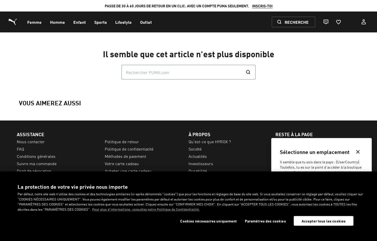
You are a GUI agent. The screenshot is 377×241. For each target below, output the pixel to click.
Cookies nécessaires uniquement (208, 221)
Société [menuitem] (195, 149)
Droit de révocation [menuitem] (34, 171)
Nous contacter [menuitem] (31, 141)
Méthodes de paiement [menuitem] (125, 156)
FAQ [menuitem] (20, 149)
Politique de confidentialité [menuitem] (129, 149)
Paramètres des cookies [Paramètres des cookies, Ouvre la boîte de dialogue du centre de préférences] (265, 221)
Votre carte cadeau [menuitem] (122, 163)
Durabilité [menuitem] (197, 171)
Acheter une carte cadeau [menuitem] (128, 171)
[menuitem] (34, 22)
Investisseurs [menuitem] (200, 163)
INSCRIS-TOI (262, 5)
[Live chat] (325, 22)
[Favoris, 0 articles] (338, 22)
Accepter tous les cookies (324, 220)
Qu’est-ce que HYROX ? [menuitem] (209, 141)
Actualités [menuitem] (197, 156)
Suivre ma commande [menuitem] (37, 163)
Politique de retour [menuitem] (122, 141)
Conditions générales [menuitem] (36, 156)
